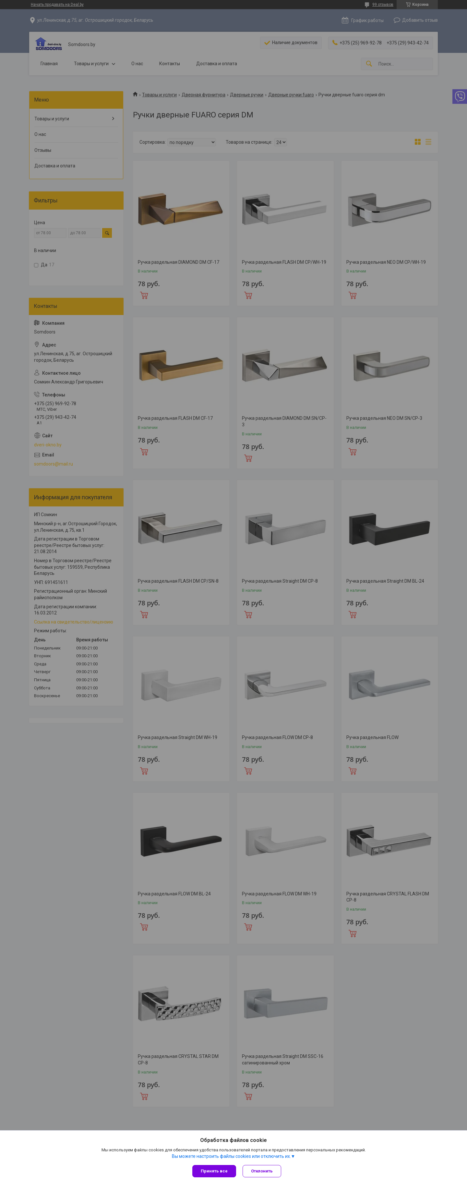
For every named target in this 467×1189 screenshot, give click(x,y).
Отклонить (262, 1171)
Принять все (214, 1171)
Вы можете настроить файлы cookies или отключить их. (231, 1156)
